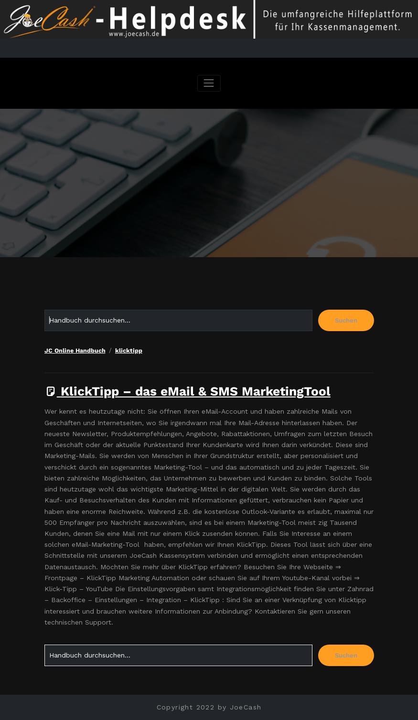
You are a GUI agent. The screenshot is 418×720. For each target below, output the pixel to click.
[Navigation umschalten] (209, 83)
